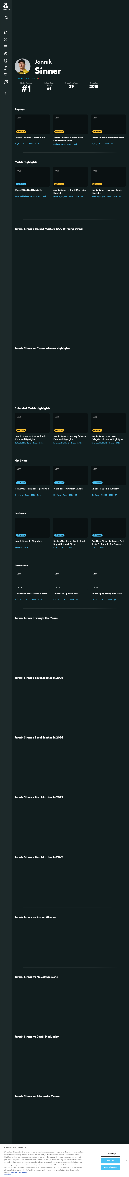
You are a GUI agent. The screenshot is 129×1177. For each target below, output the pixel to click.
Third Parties (8, 1175)
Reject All (110, 1160)
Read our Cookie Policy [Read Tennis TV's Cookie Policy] (19, 1173)
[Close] (126, 1160)
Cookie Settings (110, 1154)
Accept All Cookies (110, 1167)
